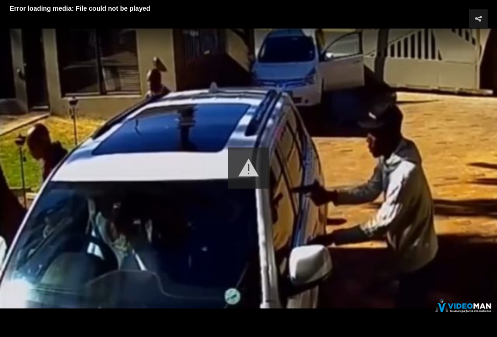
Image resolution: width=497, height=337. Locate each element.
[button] (248, 168)
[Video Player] (248, 168)
